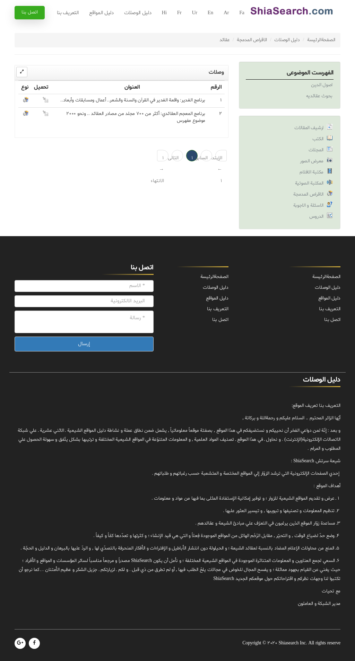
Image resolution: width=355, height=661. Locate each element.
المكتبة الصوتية (309, 183)
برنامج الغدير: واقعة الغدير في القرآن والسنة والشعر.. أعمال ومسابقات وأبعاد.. (132, 100)
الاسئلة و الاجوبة (308, 205)
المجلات (316, 150)
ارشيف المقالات (308, 128)
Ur (194, 13)
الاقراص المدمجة (252, 40)
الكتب (318, 139)
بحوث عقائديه (319, 96)
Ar (226, 13)
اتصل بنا (29, 12)
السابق (204, 158)
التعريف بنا (68, 13)
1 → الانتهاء (160, 158)
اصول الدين (321, 85)
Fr (179, 13)
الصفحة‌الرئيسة (321, 40)
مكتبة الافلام (311, 172)
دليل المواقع (101, 13)
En (210, 13)
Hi (164, 13)
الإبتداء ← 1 (218, 158)
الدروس (316, 216)
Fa (241, 13)
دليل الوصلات (137, 13)
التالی (175, 158)
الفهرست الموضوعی (310, 73)
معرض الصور (311, 161)
